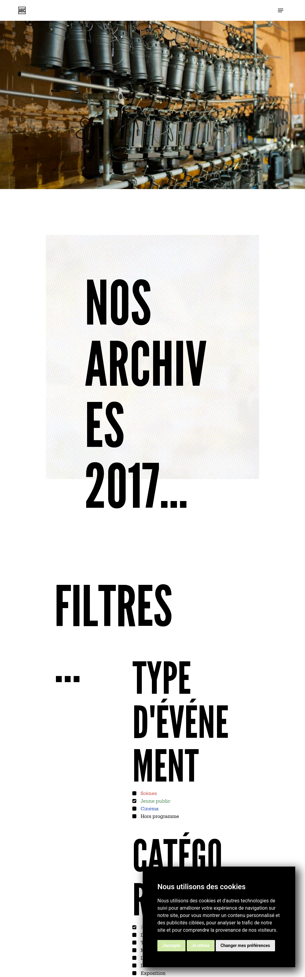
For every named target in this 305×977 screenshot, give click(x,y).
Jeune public (154, 800)
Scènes (148, 793)
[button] (280, 10)
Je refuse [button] (201, 945)
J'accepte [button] (171, 945)
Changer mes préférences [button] (245, 945)
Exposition (152, 972)
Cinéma (149, 808)
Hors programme (159, 816)
